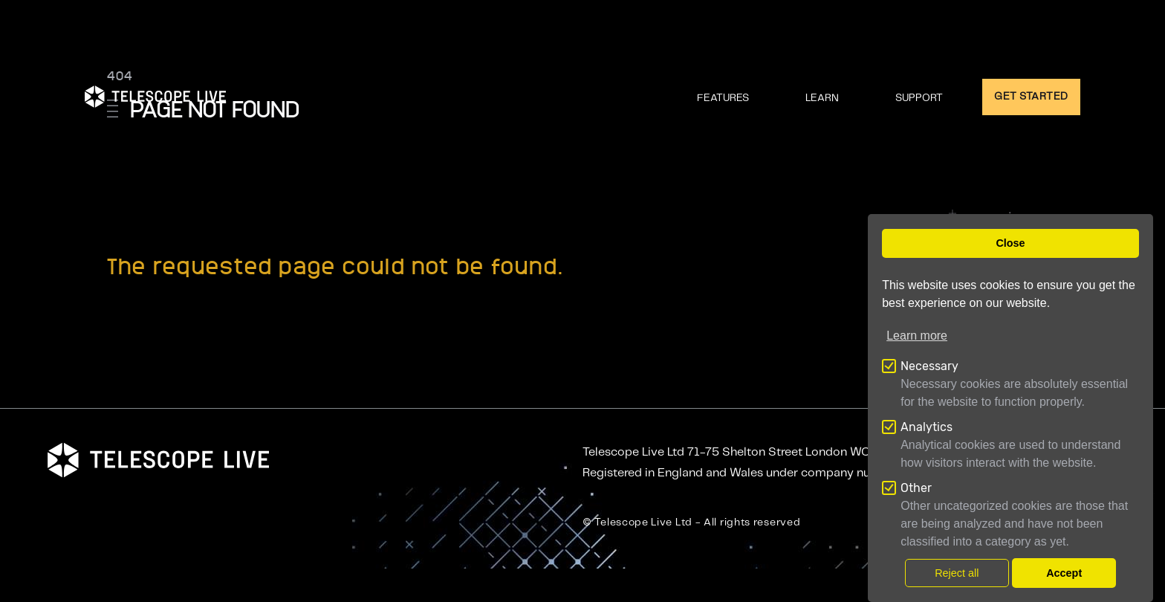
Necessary (929, 366)
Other (916, 488)
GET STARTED (1031, 96)
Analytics (926, 427)
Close (1010, 243)
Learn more (916, 335)
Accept (1064, 573)
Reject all (957, 573)
